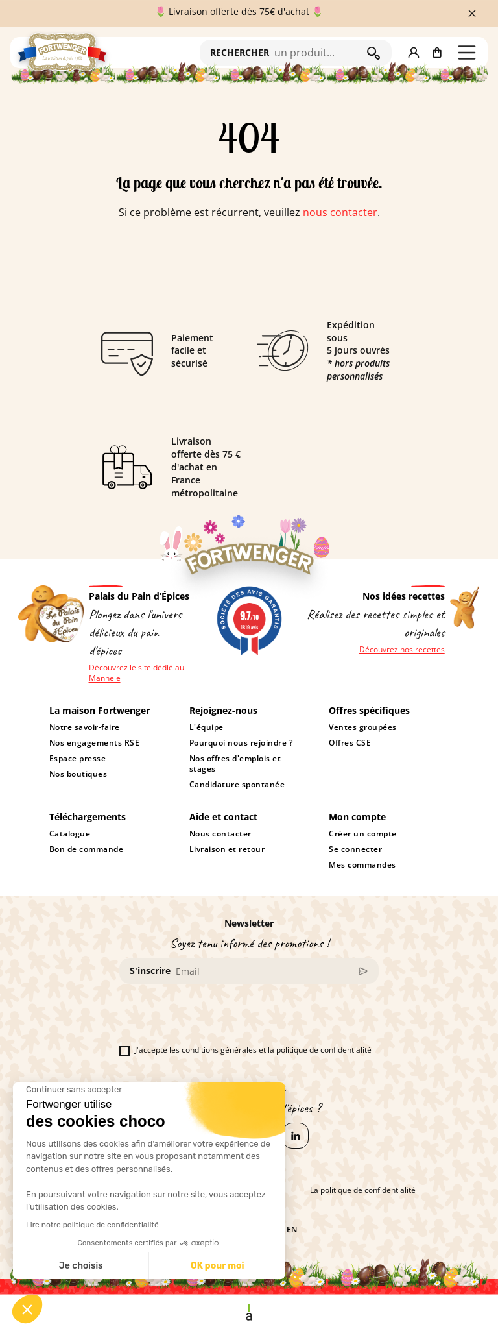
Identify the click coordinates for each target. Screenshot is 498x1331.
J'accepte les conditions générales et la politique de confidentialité (245, 1050)
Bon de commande (86, 849)
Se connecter (355, 849)
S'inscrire (150, 970)
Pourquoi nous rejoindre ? (240, 743)
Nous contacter (220, 834)
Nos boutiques (78, 774)
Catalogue (70, 834)
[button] (413, 52)
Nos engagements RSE (94, 743)
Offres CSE (350, 743)
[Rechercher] (317, 52)
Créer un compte (363, 834)
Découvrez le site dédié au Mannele (136, 673)
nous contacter (340, 212)
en (292, 1230)
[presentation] (217, 1019)
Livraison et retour (227, 849)
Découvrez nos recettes (402, 649)
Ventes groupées (363, 727)
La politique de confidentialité (363, 1190)
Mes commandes (362, 865)
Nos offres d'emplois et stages (235, 763)
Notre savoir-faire (84, 727)
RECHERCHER (239, 52)
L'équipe (206, 727)
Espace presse (77, 758)
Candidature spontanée (237, 784)
